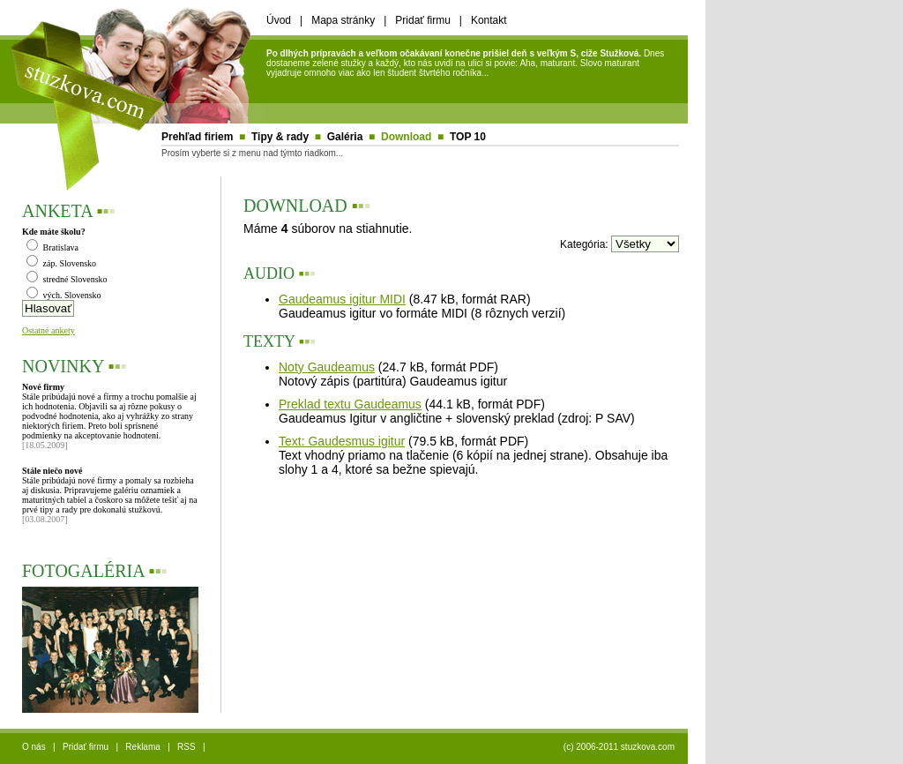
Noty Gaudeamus (327, 367)
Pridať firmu (423, 20)
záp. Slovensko (61, 263)
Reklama (142, 747)
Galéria (345, 137)
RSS (186, 747)
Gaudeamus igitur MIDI (342, 299)
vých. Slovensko (63, 295)
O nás (34, 747)
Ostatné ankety (48, 330)
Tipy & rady (280, 137)
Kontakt (489, 20)
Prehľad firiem (197, 137)
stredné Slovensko (67, 279)
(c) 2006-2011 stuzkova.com (619, 747)
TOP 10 (468, 137)
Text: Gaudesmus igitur (342, 441)
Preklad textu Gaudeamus (350, 404)
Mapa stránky (343, 20)
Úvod (278, 20)
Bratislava (52, 247)
